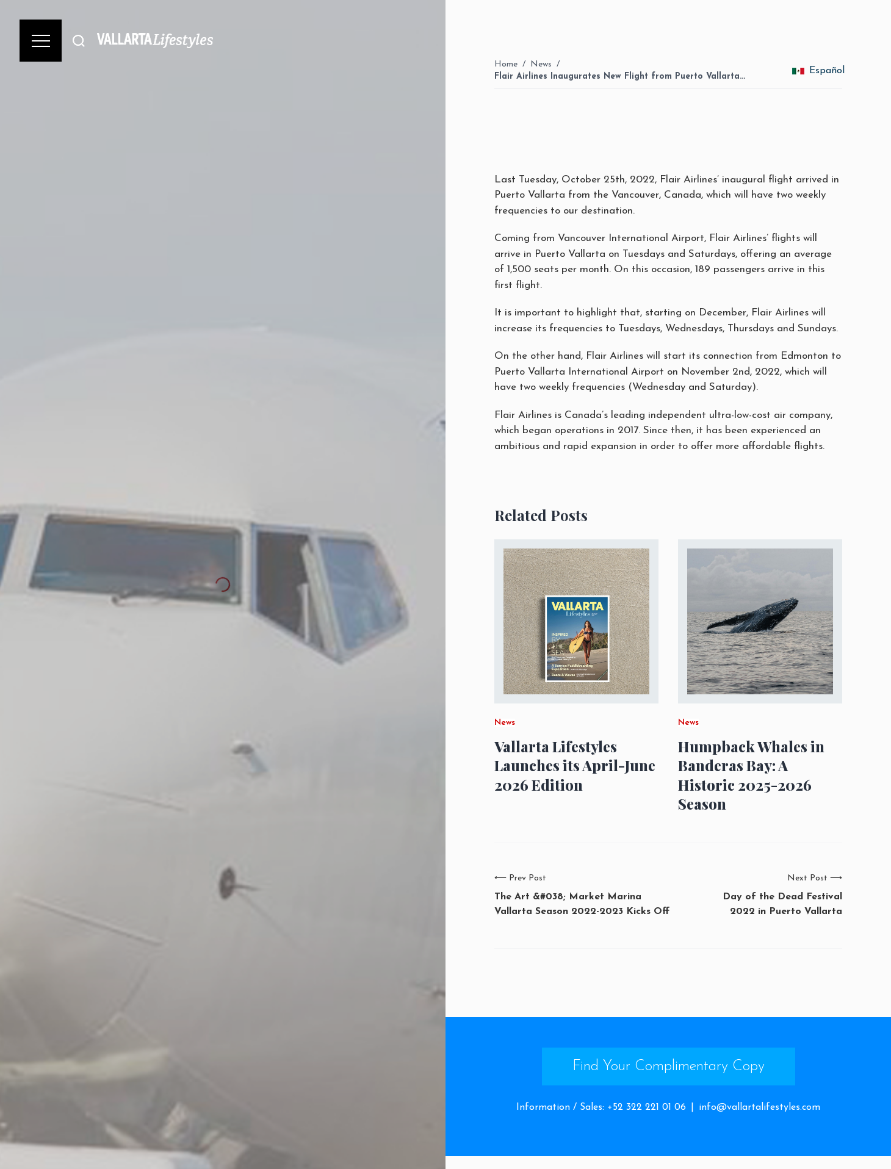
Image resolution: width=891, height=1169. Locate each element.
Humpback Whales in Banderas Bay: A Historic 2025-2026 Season (751, 775)
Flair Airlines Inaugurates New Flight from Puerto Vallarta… (619, 76)
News (541, 64)
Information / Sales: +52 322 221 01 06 (601, 1107)
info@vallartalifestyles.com (759, 1107)
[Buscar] (79, 41)
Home (506, 64)
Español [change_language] (818, 71)
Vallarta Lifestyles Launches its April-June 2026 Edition (574, 765)
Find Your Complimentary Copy (668, 1066)
